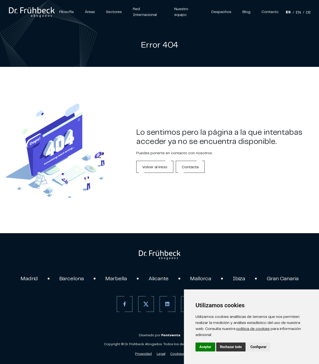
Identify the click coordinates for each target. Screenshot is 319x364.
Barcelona (71, 278)
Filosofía (66, 11)
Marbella (116, 278)
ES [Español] (288, 12)
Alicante (159, 278)
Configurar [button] (258, 347)
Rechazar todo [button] (231, 347)
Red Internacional (145, 11)
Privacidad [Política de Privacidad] (143, 353)
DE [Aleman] (308, 12)
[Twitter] (146, 304)
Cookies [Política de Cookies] (177, 353)
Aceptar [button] (205, 347)
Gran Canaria (283, 278)
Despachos (221, 11)
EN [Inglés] (298, 12)
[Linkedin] (167, 304)
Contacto (270, 11)
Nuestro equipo (181, 11)
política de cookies (253, 328)
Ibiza (239, 278)
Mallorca (200, 278)
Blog (246, 11)
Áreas (90, 11)
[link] (31, 11)
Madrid (29, 278)
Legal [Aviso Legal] (161, 353)
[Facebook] (124, 304)
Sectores (114, 11)
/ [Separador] (293, 12)
